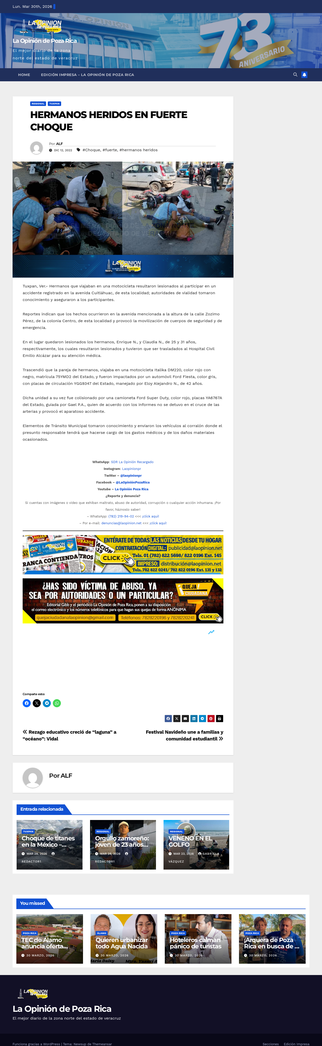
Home (24, 74)
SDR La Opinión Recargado (132, 462)
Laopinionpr (132, 469)
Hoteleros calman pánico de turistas (195, 943)
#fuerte (110, 149)
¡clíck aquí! (150, 516)
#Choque (91, 149)
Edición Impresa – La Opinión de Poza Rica (87, 74)
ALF (59, 143)
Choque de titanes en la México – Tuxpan (48, 844)
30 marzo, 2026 (40, 955)
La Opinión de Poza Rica (44, 40)
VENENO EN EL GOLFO (190, 841)
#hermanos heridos (138, 149)
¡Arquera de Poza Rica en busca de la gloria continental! (271, 946)
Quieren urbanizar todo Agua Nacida (122, 943)
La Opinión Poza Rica (131, 489)
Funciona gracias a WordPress (37, 1044)
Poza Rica (29, 933)
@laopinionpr (131, 475)
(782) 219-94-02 (121, 516)
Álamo (101, 933)
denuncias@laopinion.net (121, 523)
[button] (295, 74)
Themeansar (102, 1044)
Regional (38, 103)
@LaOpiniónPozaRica (133, 482)
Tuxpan (54, 103)
